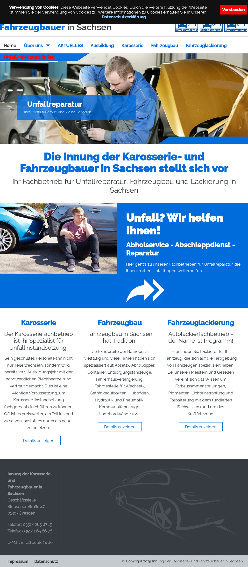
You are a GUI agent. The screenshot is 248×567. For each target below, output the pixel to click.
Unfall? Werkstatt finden (29, 57)
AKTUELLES (70, 45)
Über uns (33, 45)
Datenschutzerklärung (124, 17)
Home (10, 45)
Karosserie (132, 45)
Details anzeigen (38, 440)
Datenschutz (46, 561)
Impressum (17, 561)
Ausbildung (102, 45)
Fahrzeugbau (164, 45)
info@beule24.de (37, 542)
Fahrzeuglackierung (206, 45)
